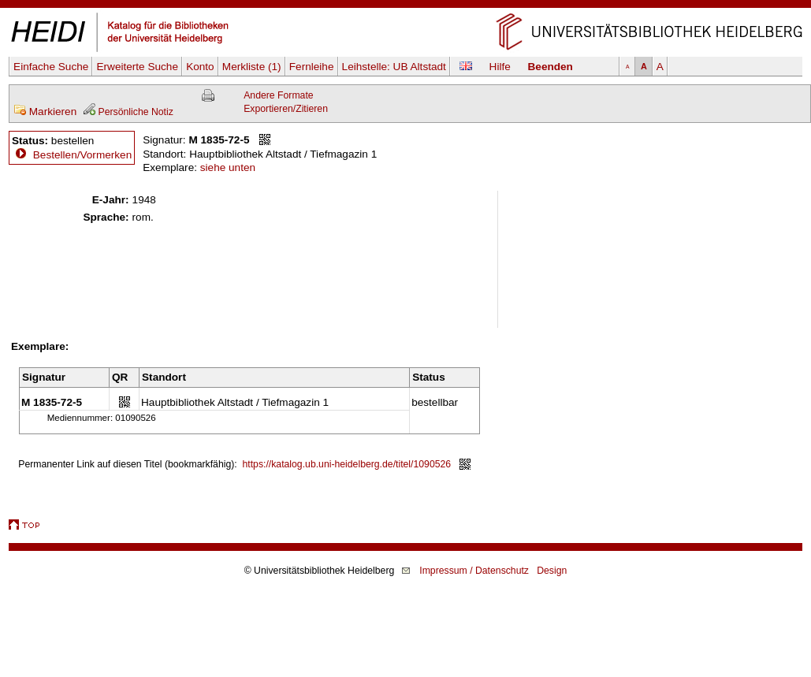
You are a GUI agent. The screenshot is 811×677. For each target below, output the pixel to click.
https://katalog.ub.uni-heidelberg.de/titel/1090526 (347, 464)
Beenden (550, 67)
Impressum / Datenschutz (474, 570)
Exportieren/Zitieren (286, 108)
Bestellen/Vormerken (82, 155)
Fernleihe (311, 67)
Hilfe (500, 67)
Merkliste (251, 67)
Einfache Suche (50, 67)
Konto (200, 67)
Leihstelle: (394, 67)
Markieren (44, 111)
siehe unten (227, 167)
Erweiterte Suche (137, 67)
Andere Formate (278, 95)
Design (552, 570)
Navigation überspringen (405, 6)
